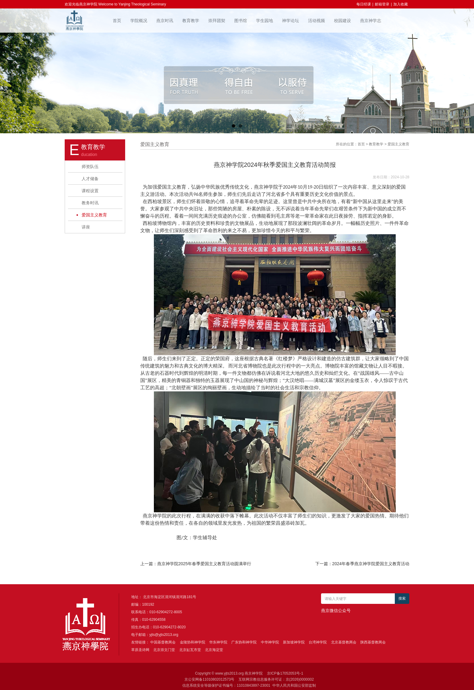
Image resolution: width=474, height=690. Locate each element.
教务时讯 (90, 202)
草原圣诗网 (140, 650)
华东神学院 (218, 642)
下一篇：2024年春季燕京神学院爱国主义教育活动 (362, 563)
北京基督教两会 (343, 642)
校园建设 (342, 20)
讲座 (86, 227)
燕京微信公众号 (336, 610)
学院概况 (138, 20)
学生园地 (264, 20)
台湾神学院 (318, 642)
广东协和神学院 (244, 642)
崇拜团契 (216, 20)
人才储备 (90, 178)
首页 (117, 20)
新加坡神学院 (294, 642)
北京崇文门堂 (164, 650)
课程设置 (90, 190)
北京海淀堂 (214, 650)
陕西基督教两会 (373, 642)
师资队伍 (90, 166)
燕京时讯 (164, 20)
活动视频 (316, 20)
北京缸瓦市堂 (190, 650)
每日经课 (363, 4)
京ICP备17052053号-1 (285, 673)
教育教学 (190, 20)
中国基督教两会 (163, 642)
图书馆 (240, 20)
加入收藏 (400, 4)
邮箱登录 (382, 4)
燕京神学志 (370, 20)
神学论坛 (290, 20)
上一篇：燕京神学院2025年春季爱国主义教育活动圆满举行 (195, 563)
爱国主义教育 (94, 214)
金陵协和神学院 (192, 642)
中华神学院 (270, 642)
